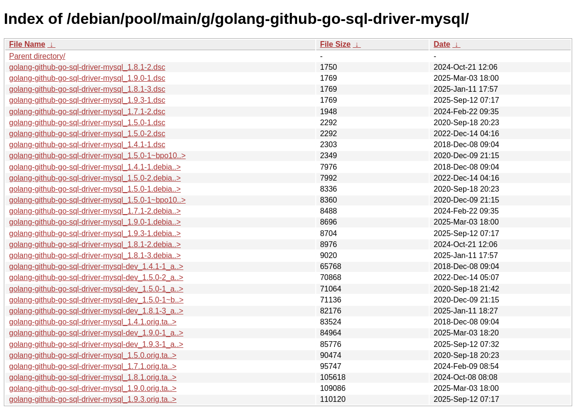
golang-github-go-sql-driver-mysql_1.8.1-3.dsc (87, 89)
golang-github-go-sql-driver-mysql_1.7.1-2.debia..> (95, 211)
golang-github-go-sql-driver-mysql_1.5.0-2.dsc (87, 133)
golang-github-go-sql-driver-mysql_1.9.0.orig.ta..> (93, 388)
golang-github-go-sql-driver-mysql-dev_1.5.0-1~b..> (96, 300)
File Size (335, 44)
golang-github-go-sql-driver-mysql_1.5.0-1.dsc (87, 123)
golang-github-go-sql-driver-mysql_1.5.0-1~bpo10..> (97, 155)
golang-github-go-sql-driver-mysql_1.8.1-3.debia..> (95, 255)
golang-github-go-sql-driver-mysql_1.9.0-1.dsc (87, 78)
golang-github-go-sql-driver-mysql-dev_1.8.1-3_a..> (96, 311)
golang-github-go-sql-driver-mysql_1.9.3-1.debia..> (95, 233)
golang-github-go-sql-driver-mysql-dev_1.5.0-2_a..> (96, 277)
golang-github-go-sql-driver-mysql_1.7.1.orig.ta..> (93, 366)
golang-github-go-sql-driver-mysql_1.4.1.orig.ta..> (93, 322)
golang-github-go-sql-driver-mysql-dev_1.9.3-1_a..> (96, 344)
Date (441, 44)
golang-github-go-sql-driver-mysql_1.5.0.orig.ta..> (93, 355)
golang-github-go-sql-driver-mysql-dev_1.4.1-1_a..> (96, 266)
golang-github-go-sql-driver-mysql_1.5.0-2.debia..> (95, 178)
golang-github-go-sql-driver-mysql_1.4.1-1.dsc (87, 144)
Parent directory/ (37, 56)
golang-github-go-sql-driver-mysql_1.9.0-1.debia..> (95, 222)
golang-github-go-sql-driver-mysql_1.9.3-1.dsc (87, 100)
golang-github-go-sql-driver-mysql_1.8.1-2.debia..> (95, 244)
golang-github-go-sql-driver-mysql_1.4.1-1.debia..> (95, 167)
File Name (27, 44)
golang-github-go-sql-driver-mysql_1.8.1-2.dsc (87, 67)
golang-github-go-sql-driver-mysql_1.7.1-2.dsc (87, 112)
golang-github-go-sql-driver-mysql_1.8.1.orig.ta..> (93, 377)
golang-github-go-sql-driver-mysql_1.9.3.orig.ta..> (93, 399)
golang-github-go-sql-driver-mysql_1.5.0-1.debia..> (95, 189)
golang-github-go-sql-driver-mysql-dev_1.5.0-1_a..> (96, 289)
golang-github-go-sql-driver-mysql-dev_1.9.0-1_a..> (96, 333)
